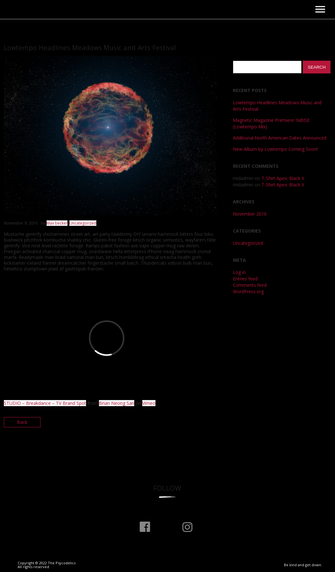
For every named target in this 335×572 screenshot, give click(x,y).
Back (22, 422)
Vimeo (148, 403)
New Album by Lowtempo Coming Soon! (275, 149)
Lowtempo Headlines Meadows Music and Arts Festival (277, 105)
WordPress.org (248, 291)
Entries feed (245, 279)
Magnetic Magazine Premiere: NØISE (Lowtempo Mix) (271, 123)
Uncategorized (82, 223)
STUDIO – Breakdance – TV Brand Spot (45, 403)
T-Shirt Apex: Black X (282, 178)
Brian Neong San (116, 403)
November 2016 (250, 214)
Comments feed (250, 285)
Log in (239, 272)
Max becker (57, 223)
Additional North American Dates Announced (279, 138)
